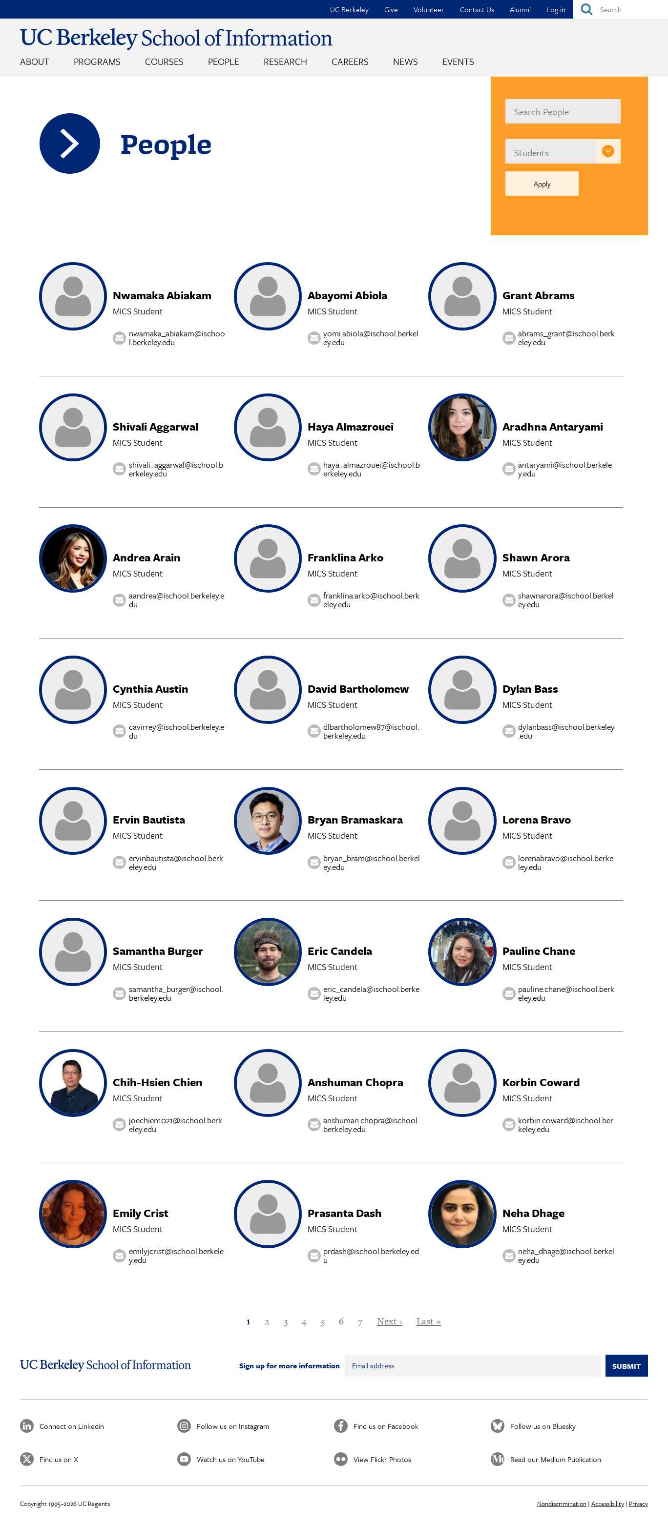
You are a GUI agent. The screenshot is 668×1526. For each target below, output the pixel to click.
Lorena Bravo (536, 819)
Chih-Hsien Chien (158, 1082)
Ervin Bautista (149, 819)
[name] (562, 111)
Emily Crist (140, 1213)
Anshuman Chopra (355, 1082)
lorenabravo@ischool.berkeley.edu (565, 862)
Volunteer (429, 9)
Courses (164, 61)
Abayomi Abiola (347, 295)
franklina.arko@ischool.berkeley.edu (371, 600)
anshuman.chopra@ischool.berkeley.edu (371, 1124)
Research (285, 61)
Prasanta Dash (345, 1213)
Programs (97, 61)
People (223, 61)
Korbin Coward (541, 1082)
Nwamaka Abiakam (162, 295)
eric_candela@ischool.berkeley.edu (371, 993)
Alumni (520, 9)
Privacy (638, 1503)
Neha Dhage (533, 1213)
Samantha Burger (158, 951)
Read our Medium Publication (555, 1459)
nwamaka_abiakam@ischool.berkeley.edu (177, 338)
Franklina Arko (345, 557)
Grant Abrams (538, 295)
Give (391, 9)
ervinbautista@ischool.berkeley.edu (176, 862)
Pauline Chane (538, 951)
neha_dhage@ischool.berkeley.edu (566, 1255)
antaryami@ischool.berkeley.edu (565, 468)
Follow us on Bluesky (543, 1426)
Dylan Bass (530, 689)
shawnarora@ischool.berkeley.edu (566, 600)
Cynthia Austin (150, 689)
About (34, 61)
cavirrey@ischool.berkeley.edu (176, 731)
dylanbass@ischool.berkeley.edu (566, 731)
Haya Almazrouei (351, 426)
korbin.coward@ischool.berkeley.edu (565, 1124)
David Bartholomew (358, 689)
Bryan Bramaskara (355, 819)
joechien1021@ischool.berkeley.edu (175, 1124)
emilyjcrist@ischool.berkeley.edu (176, 1255)
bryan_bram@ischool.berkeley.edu (371, 862)
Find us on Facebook (386, 1426)
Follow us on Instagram (233, 1426)
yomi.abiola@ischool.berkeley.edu (370, 338)
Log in (555, 9)
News (405, 61)
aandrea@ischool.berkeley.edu (176, 600)
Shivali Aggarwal (155, 426)
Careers (350, 61)
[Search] (620, 9)
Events (458, 61)
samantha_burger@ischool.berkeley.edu (176, 993)
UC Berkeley (349, 9)
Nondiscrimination (561, 1503)
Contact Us (477, 9)
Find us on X (59, 1459)
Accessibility (607, 1503)
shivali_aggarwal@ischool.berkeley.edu (176, 468)
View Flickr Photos (382, 1459)
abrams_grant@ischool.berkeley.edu (566, 338)
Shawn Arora (536, 557)
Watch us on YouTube (231, 1459)
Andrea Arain (147, 557)
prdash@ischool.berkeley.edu (371, 1255)
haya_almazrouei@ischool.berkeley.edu (371, 468)
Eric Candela (340, 951)
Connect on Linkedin (72, 1426)
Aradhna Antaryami (552, 426)
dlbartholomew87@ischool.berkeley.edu (371, 731)
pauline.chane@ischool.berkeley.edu (566, 993)
